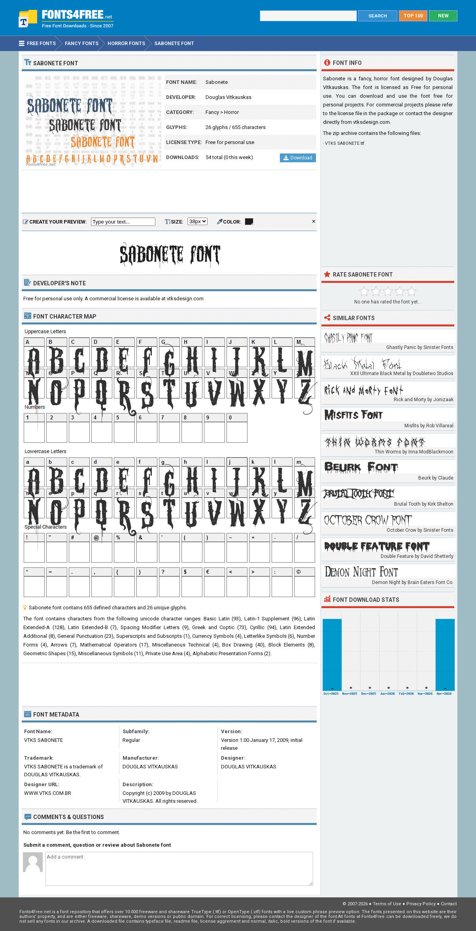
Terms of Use (387, 903)
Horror (231, 112)
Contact (449, 903)
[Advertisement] (169, 192)
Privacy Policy (421, 903)
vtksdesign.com (371, 122)
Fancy (212, 112)
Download (297, 158)
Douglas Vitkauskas (228, 97)
